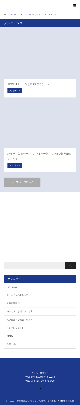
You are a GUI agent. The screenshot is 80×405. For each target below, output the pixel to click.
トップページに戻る (22, 182)
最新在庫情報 (13, 303)
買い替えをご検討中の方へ (20, 319)
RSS (40, 389)
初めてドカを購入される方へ (21, 311)
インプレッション (15, 328)
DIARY (10, 336)
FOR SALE (12, 287)
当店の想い (12, 344)
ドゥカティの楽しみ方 (17, 295)
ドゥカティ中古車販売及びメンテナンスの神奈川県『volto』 (32, 401)
